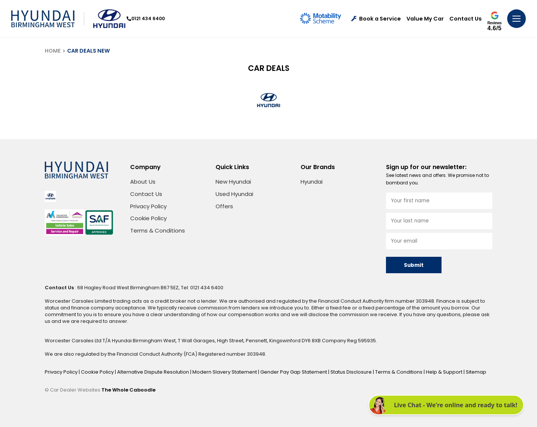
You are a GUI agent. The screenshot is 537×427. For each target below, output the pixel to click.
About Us (143, 182)
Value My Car (425, 19)
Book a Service (376, 19)
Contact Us (465, 19)
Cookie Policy (148, 218)
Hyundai (312, 182)
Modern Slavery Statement (225, 371)
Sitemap (476, 371)
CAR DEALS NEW (88, 50)
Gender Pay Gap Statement (294, 371)
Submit (414, 265)
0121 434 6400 (145, 18)
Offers (224, 206)
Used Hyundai (234, 194)
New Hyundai (233, 182)
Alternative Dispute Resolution (153, 371)
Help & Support (445, 371)
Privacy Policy (148, 206)
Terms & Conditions (157, 230)
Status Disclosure (351, 371)
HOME (53, 50)
